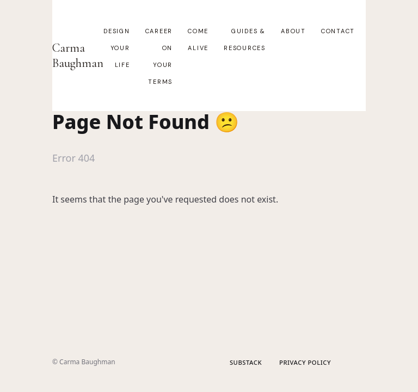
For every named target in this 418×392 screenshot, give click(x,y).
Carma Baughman (77, 55)
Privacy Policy (305, 362)
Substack (246, 362)
